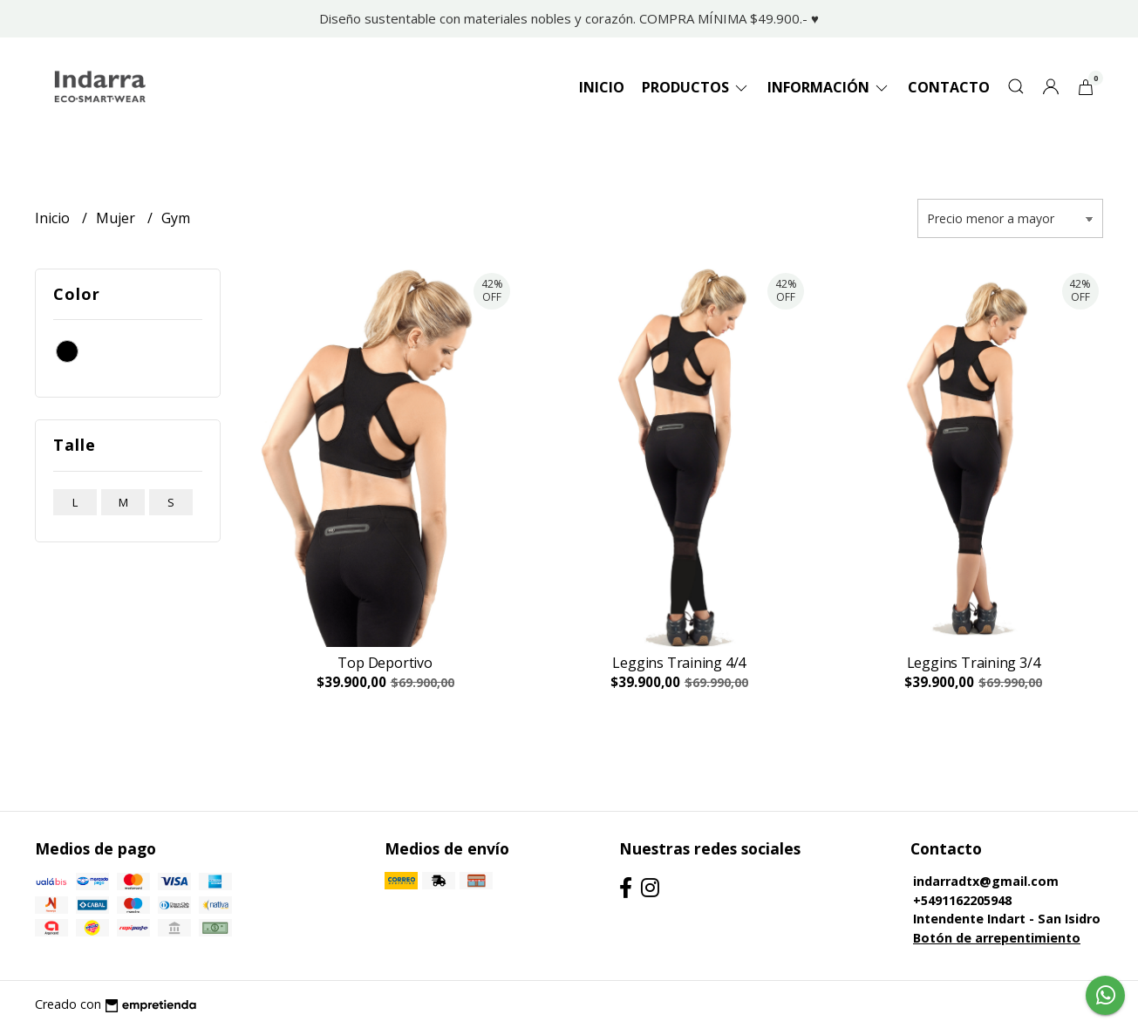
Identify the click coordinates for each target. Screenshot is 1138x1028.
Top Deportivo (384, 662)
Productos (696, 87)
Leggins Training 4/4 (679, 662)
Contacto (949, 87)
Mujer (117, 218)
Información (828, 87)
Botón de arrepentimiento (996, 937)
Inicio (601, 87)
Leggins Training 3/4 (973, 662)
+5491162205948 (962, 900)
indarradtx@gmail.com (986, 881)
